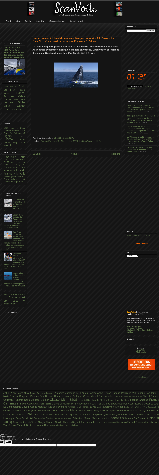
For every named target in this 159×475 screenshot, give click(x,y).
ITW (23, 301)
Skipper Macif (100, 418)
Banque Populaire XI (50, 141)
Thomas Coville (54, 422)
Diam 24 (9, 133)
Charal (147, 396)
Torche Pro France (14, 167)
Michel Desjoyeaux (140, 410)
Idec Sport (111, 403)
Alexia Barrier (30, 393)
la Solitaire (16, 109)
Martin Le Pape (107, 411)
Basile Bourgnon (11, 396)
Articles (7, 294)
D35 (23, 131)
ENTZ (81, 400)
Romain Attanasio (145, 414)
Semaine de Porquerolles (16, 165)
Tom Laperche (89, 422)
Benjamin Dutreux (29, 396)
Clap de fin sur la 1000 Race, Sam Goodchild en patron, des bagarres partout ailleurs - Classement (14, 52)
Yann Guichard (10, 425)
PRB (31, 414)
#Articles (138, 328)
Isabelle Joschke (144, 403)
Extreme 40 (19, 133)
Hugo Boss (83, 403)
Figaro (12, 136)
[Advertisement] (76, 28)
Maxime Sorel (122, 410)
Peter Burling (66, 414)
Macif (74, 410)
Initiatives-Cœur (126, 403)
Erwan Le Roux (122, 400)
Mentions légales (141, 377)
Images (7, 304)
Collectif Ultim (16, 131)
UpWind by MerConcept (106, 422)
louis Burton (74, 425)
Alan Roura (17, 393)
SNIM (7, 162)
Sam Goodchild (25, 418)
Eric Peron (109, 400)
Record (21, 90)
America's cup (14, 157)
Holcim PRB (70, 403)
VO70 (23, 142)
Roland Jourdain (129, 414)
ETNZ (88, 399)
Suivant (36, 153)
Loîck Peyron (29, 410)
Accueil (75, 153)
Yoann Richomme (46, 425)
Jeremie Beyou (21, 406)
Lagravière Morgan (113, 406)
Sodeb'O (115, 418)
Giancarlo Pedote (43, 404)
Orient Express (19, 414)
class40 (7, 145)
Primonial (77, 414)
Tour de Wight (9, 177)
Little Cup (8, 160)
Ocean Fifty (12, 142)
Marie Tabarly (93, 411)
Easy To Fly (97, 400)
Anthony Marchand (65, 393)
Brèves (14, 294)
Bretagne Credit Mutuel (85, 396)
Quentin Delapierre (93, 414)
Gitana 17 (57, 403)
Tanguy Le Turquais (22, 422)
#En (138, 330)
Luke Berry (42, 411)
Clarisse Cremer (40, 399)
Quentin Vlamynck (112, 414)
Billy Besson (47, 396)
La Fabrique (84, 407)
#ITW (128, 326)
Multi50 (21, 139)
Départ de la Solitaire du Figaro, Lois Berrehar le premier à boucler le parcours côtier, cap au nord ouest (14, 221)
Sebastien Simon (82, 418)
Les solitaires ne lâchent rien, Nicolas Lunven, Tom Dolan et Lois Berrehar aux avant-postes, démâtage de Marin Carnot (14, 279)
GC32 (23, 136)
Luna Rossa (54, 410)
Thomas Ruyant (72, 422)
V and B (133, 422)
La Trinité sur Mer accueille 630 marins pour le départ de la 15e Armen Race (139, 150)
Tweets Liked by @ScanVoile (138, 235)
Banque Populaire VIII (124, 393)
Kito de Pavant (56, 406)
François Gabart (26, 403)
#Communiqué (136, 326)
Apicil (79, 393)
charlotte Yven (63, 425)
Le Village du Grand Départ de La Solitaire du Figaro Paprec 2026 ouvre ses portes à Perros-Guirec (140, 139)
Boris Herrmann (63, 396)
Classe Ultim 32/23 (69, 141)
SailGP (10, 93)
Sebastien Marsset (63, 418)
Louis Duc (17, 411)
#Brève (130, 330)
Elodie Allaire (141, 352)
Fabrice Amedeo (139, 399)
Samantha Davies (44, 418)
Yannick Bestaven (27, 425)
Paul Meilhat (42, 414)
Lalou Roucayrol (132, 407)
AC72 (7, 128)
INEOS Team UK (97, 404)
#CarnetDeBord (146, 330)
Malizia (83, 410)
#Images (130, 328)
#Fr (134, 330)
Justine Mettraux (38, 406)
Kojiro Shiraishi (72, 407)
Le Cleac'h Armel (87, 141)
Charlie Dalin (23, 399)
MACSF (65, 410)
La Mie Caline (96, 407)
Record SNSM (19, 160)
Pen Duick (54, 414)
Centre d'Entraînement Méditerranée (129, 396)
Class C (15, 128)
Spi (6, 167)
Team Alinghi (38, 422)
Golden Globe (8, 86)
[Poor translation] (8, 442)
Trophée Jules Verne (14, 99)
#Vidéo (130, 332)
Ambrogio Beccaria (46, 393)
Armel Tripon (104, 393)
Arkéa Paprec (89, 393)
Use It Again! (122, 422)
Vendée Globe (14, 102)
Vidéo (98, 141)
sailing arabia (17, 182)
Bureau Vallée (107, 396)
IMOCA (11, 139)
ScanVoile (141, 350)
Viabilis (141, 422)
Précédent (114, 153)
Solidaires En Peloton (134, 418)
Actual (7, 393)
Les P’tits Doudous (147, 407)
